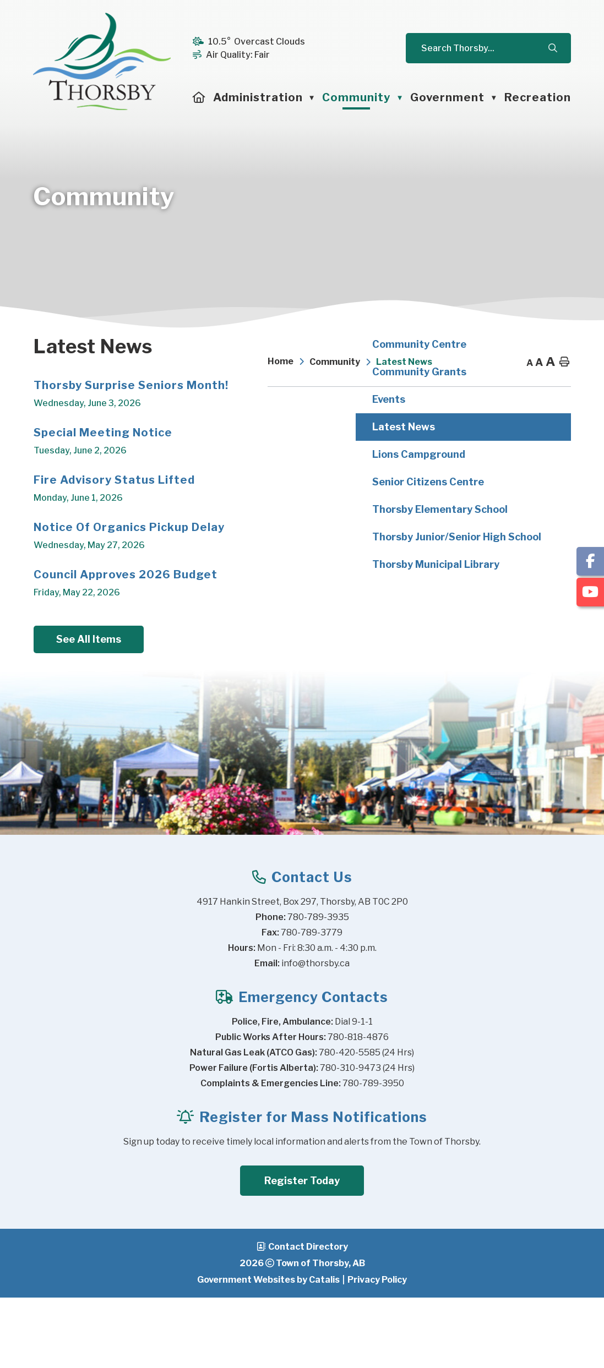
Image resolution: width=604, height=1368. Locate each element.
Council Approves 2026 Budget (359, 643)
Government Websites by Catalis (268, 1350)
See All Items (322, 708)
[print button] (564, 362)
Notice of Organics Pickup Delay (363, 596)
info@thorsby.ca (315, 1033)
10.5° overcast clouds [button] (256, 41)
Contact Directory (308, 1317)
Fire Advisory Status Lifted (348, 548)
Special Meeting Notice (337, 501)
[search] (483, 48)
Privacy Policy (377, 1350)
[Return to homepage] (288, 362)
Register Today (302, 1251)
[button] (552, 48)
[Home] (199, 97)
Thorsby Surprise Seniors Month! (365, 454)
